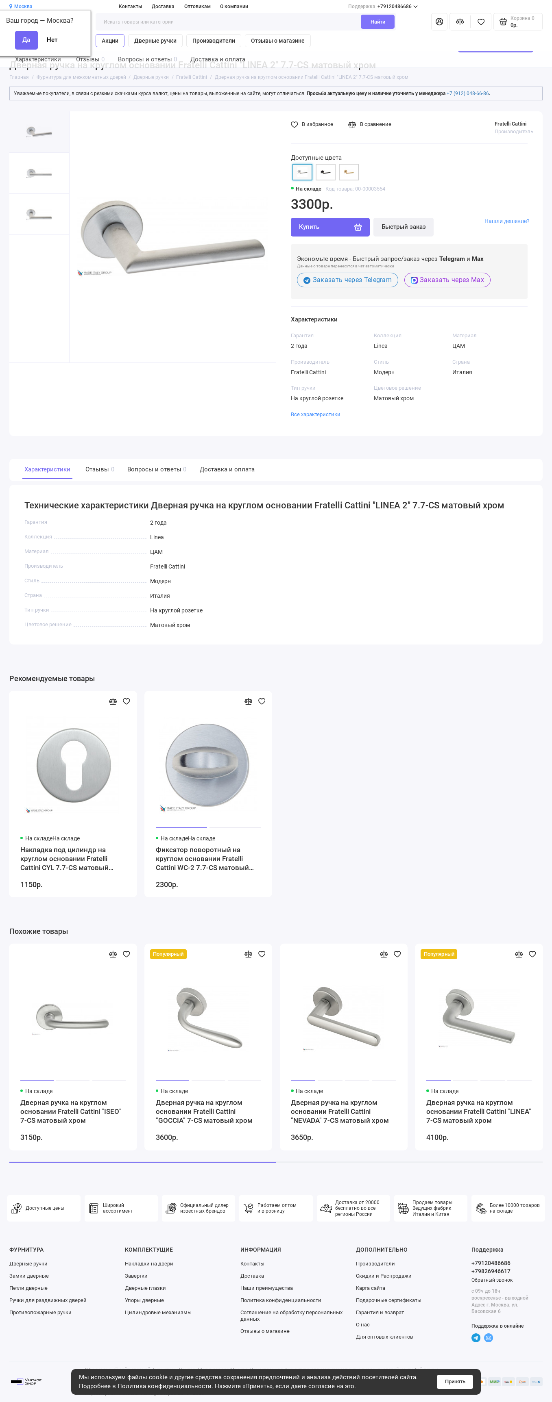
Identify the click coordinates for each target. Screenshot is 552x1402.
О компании (234, 6)
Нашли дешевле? (507, 221)
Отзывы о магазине (278, 40)
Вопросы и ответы (156, 469)
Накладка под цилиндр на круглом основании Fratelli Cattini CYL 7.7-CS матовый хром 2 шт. (64, 859)
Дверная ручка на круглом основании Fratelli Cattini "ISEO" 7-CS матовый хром (71, 1111)
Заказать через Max (447, 280)
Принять (455, 1381)
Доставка (163, 6)
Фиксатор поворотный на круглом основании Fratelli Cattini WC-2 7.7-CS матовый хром (202, 859)
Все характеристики (315, 414)
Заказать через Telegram (347, 280)
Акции (110, 40)
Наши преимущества (266, 1288)
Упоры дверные (144, 1300)
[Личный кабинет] (439, 21)
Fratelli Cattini (510, 124)
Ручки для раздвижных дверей (48, 1300)
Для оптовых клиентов (384, 1337)
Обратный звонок (492, 1280)
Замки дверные (29, 1276)
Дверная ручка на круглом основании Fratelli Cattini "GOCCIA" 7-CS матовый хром (204, 1111)
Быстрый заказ (404, 226)
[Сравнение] (460, 21)
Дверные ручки (155, 40)
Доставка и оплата (227, 469)
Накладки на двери (149, 1264)
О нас (363, 1325)
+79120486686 (383, 6)
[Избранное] (481, 21)
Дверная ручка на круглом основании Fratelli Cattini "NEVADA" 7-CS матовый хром (340, 1111)
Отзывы (98, 469)
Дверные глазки (145, 1288)
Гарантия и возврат (380, 1312)
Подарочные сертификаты (388, 1300)
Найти (378, 22)
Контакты (130, 6)
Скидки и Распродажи (384, 1276)
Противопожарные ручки (40, 1312)
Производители (213, 40)
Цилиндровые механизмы (158, 1312)
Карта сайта (370, 1288)
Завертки (136, 1276)
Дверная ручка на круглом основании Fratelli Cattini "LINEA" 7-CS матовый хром (478, 1111)
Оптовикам (197, 6)
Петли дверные (28, 1288)
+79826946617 (491, 1271)
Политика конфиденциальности (165, 1386)
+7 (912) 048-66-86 (468, 93)
